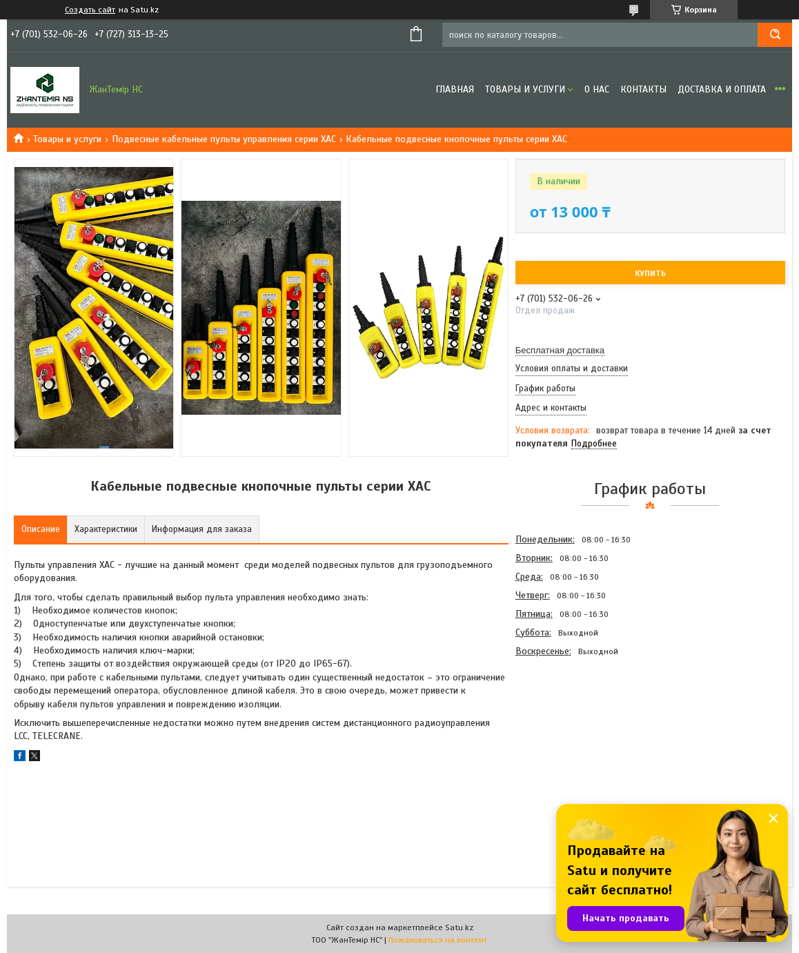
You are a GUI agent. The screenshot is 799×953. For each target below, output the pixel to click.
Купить (650, 273)
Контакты (643, 89)
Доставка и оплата (722, 89)
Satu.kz (459, 927)
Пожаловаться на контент (437, 940)
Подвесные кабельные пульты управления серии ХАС (224, 139)
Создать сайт (90, 9)
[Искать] (775, 35)
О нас (596, 89)
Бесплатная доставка (559, 350)
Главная (454, 89)
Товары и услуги (525, 89)
